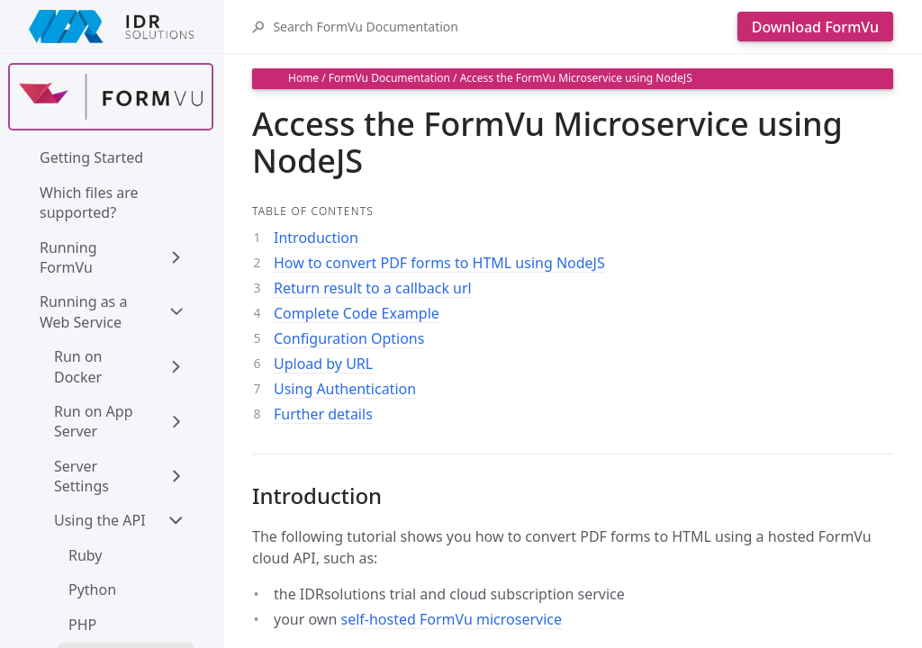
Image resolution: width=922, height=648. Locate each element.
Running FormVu (70, 257)
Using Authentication (345, 389)
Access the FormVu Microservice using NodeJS (576, 78)
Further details (323, 414)
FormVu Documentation (389, 78)
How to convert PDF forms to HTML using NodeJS (439, 263)
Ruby (85, 555)
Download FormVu (815, 27)
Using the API (100, 520)
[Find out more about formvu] (110, 96)
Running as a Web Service (85, 311)
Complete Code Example (356, 313)
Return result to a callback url (373, 288)
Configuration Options (349, 338)
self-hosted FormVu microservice (451, 619)
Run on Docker (80, 366)
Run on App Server (95, 421)
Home (303, 78)
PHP (82, 624)
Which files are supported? (91, 202)
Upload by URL (323, 364)
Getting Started (91, 157)
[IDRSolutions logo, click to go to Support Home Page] (111, 26)
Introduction (316, 238)
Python (92, 589)
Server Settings (81, 476)
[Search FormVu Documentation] (500, 26)
